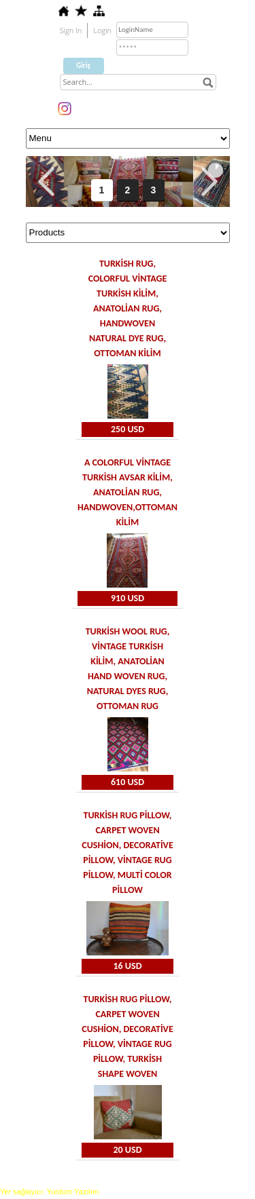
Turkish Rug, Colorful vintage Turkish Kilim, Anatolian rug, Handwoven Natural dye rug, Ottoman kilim (127, 308)
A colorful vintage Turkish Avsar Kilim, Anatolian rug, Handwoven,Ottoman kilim (127, 492)
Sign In (71, 30)
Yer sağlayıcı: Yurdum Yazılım (49, 1191)
